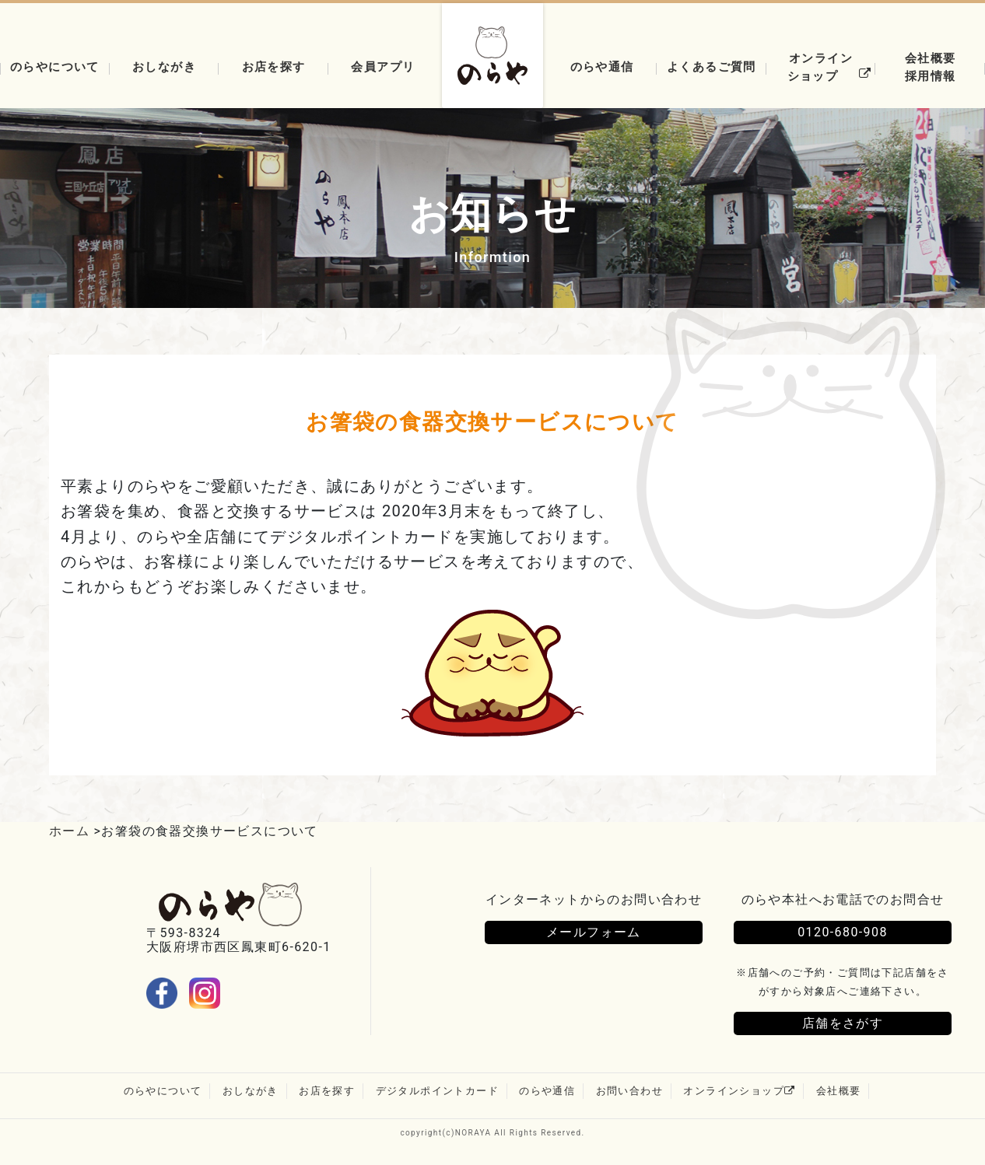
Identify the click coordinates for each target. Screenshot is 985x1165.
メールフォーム (593, 932)
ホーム (69, 831)
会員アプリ (383, 66)
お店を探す (274, 66)
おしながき (164, 66)
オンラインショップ (831, 66)
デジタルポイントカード (437, 1091)
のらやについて (163, 1091)
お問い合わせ (629, 1091)
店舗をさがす (842, 1023)
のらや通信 (602, 66)
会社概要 (838, 1091)
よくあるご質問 (711, 66)
